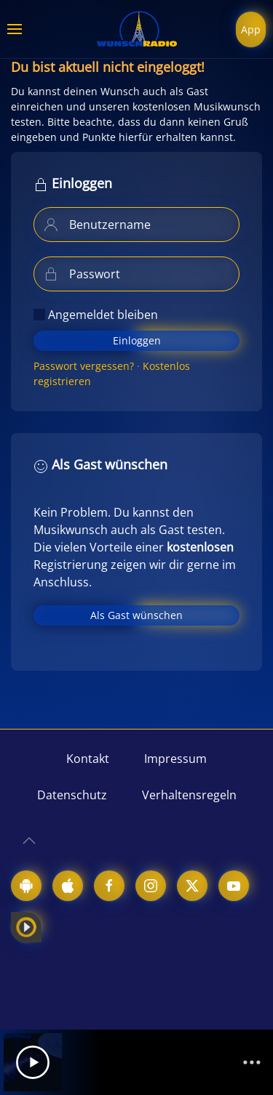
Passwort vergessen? (83, 366)
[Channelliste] (252, 1062)
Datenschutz (72, 795)
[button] (14, 29)
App (251, 29)
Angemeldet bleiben (95, 315)
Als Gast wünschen (136, 615)
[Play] (33, 1062)
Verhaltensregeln (189, 795)
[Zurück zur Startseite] (136, 29)
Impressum (175, 759)
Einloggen (137, 340)
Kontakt (87, 759)
